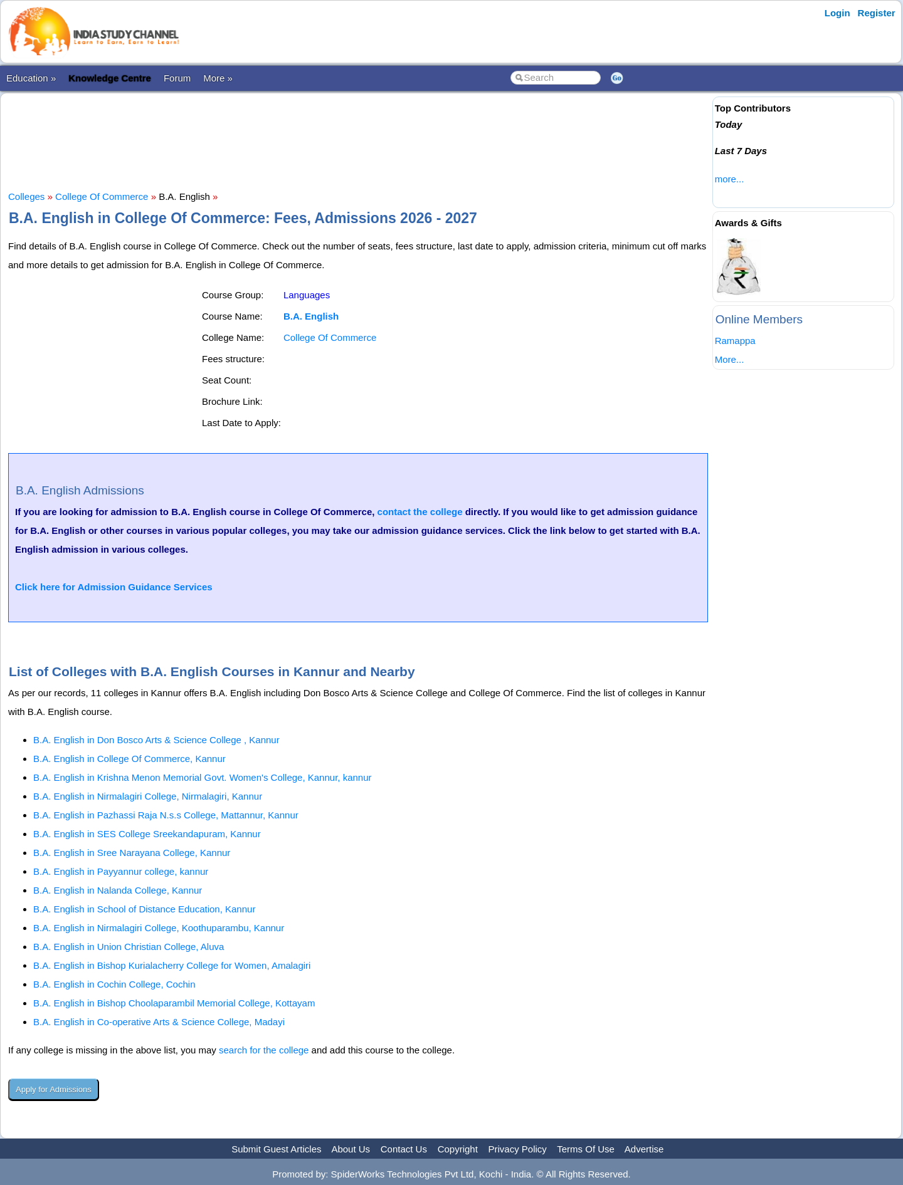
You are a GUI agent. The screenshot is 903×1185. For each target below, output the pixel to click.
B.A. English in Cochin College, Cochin (114, 984)
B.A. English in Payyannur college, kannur (120, 871)
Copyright (458, 1149)
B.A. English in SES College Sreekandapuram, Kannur (147, 833)
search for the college (264, 1050)
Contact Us (404, 1149)
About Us (350, 1149)
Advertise (644, 1149)
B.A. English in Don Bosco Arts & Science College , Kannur (156, 739)
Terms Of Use (586, 1149)
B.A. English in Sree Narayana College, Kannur (131, 852)
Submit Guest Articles (276, 1149)
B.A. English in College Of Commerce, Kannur (129, 758)
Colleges (26, 196)
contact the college (420, 511)
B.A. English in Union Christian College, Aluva (128, 946)
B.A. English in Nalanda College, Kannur (117, 890)
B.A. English (311, 316)
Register (876, 13)
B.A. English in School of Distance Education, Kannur (144, 909)
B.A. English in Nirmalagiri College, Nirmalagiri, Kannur (147, 796)
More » (218, 78)
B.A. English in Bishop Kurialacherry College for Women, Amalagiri (171, 965)
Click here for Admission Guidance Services (114, 587)
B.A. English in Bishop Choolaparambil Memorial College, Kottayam (174, 1003)
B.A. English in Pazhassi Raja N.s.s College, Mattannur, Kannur (165, 815)
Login (837, 13)
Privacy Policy (517, 1149)
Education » (31, 78)
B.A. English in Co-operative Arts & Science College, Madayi (159, 1021)
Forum (177, 78)
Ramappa (735, 340)
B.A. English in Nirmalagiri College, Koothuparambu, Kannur (158, 927)
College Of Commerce (101, 196)
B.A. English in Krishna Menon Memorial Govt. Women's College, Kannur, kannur (202, 777)
